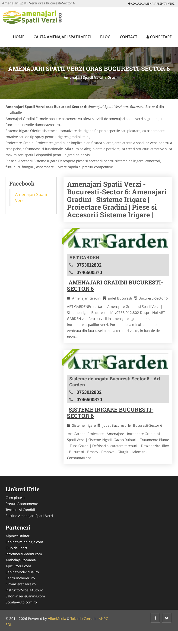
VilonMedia (57, 618)
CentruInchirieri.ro (20, 578)
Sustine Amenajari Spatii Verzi (29, 515)
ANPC (103, 618)
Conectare (159, 36)
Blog (105, 36)
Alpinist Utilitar (17, 535)
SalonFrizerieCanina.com (25, 596)
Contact (128, 36)
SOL (9, 624)
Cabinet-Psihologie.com (24, 542)
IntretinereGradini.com (24, 554)
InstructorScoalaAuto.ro (24, 590)
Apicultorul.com (18, 566)
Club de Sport (16, 548)
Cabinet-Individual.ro (22, 572)
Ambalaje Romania (21, 560)
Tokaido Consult (83, 618)
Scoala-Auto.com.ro (21, 602)
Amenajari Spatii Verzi (83, 77)
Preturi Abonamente (22, 503)
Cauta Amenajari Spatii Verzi (62, 36)
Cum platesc (15, 497)
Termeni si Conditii (20, 509)
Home (18, 36)
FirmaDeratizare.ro (21, 584)
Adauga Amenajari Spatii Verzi (151, 4)
